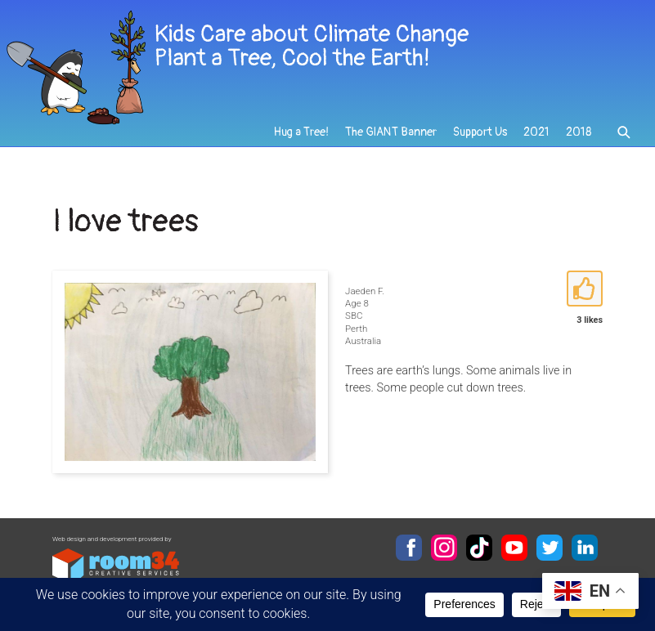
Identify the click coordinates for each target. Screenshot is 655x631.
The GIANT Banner (391, 132)
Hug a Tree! (301, 132)
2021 (536, 132)
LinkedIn (585, 548)
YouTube (514, 548)
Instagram (444, 548)
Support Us (480, 132)
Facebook (409, 548)
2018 (578, 132)
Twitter (549, 548)
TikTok (479, 548)
